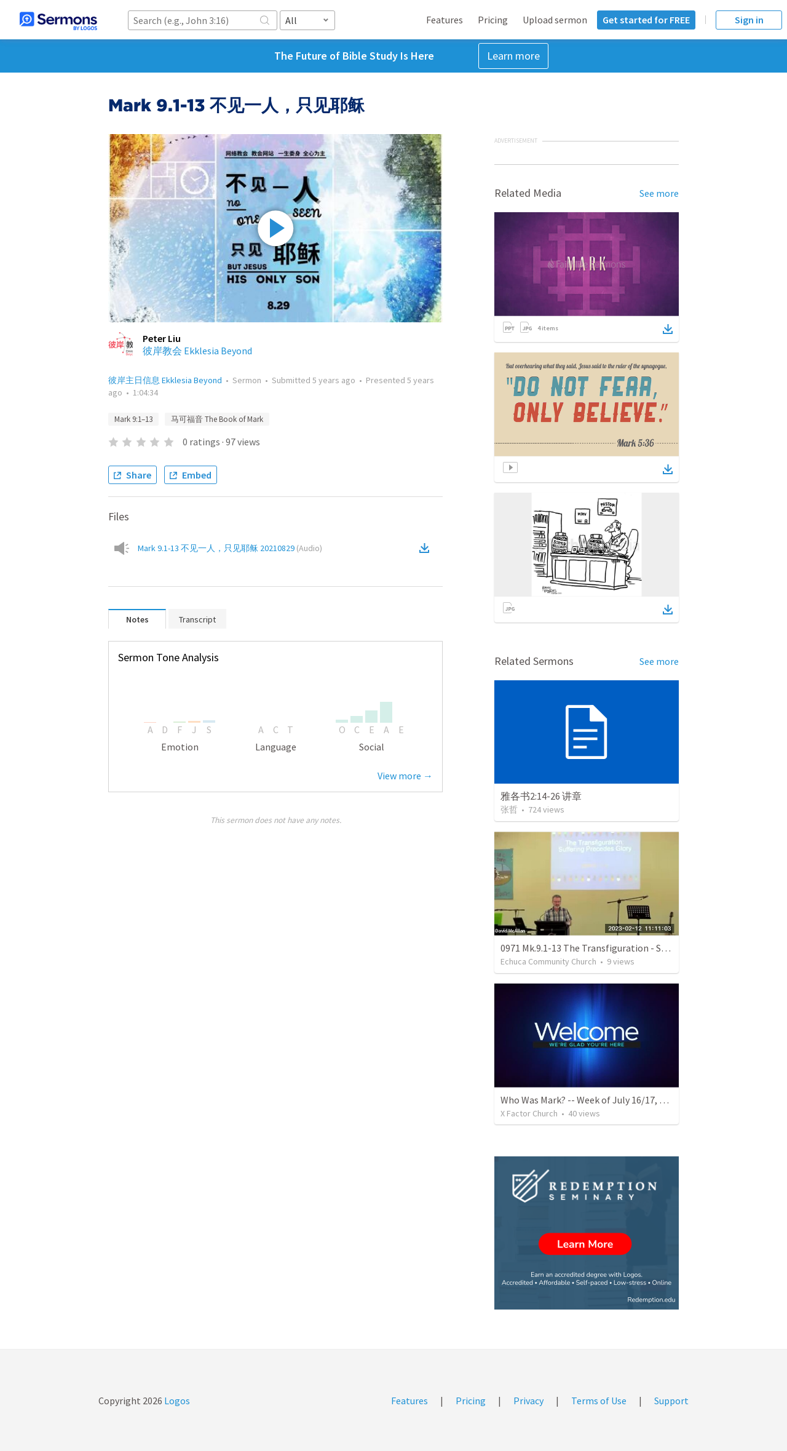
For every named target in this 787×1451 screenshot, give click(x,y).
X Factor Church (529, 1113)
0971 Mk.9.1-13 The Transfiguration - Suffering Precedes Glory (629, 948)
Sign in (749, 20)
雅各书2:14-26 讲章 (541, 796)
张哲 (509, 809)
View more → (405, 775)
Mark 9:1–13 (133, 419)
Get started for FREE (646, 20)
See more (659, 193)
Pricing (493, 20)
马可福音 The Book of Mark (217, 419)
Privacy (528, 1400)
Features (444, 20)
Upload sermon (555, 20)
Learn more (513, 56)
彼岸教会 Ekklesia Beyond (197, 350)
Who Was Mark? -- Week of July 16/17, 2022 (589, 1100)
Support (671, 1400)
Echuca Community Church (548, 961)
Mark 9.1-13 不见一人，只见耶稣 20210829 (230, 548)
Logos (176, 1400)
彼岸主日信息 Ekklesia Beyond (165, 380)
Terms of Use (599, 1400)
